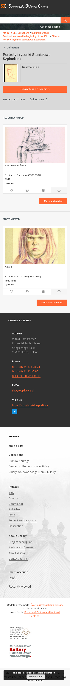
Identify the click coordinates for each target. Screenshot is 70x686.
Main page (16, 445)
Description (16, 526)
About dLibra (17, 553)
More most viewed (51, 302)
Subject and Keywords (23, 520)
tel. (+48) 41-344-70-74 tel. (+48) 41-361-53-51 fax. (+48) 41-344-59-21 (26, 371)
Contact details (18, 558)
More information (46, 673)
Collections (23, 33)
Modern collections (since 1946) (29, 466)
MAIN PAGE (9, 33)
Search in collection (35, 89)
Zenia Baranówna (15, 165)
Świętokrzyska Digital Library (47, 605)
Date (12, 515)
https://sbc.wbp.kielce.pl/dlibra (30, 405)
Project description (20, 542)
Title (11, 492)
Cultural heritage (40, 33)
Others (55, 36)
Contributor (16, 504)
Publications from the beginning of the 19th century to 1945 (34, 36)
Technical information (22, 547)
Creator (13, 498)
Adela (8, 266)
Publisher (14, 509)
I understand (36, 676)
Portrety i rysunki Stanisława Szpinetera (24, 39)
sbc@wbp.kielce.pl (23, 390)
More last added (53, 201)
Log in (13, 577)
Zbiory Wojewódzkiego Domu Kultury (32, 472)
